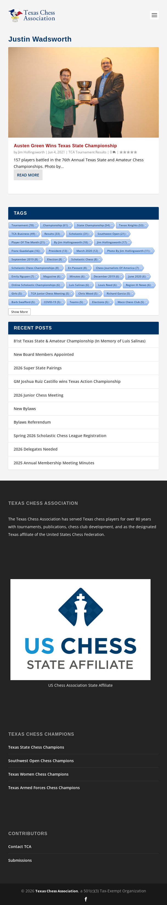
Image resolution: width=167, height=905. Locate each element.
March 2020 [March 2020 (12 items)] (87, 251)
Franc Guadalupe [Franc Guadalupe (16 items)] (25, 251)
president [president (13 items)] (58, 251)
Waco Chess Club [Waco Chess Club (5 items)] (131, 302)
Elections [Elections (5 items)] (100, 302)
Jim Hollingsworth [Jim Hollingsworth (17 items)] (112, 242)
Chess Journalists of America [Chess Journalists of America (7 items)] (117, 268)
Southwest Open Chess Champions (41, 760)
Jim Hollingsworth (31, 152)
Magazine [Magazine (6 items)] (51, 276)
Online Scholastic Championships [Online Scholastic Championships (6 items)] (36, 285)
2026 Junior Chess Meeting (38, 395)
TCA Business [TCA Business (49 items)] (23, 234)
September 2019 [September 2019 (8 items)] (25, 259)
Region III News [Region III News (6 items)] (138, 285)
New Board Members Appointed (44, 354)
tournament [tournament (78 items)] (23, 225)
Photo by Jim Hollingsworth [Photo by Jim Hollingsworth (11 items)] (128, 251)
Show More (19, 312)
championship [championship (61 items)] (55, 225)
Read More (28, 175)
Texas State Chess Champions (36, 747)
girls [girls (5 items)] (17, 293)
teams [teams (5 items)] (76, 302)
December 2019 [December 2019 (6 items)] (106, 276)
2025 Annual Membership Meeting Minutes (54, 462)
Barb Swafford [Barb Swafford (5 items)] (23, 302)
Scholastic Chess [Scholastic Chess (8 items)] (84, 259)
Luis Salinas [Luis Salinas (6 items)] (79, 285)
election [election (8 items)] (54, 259)
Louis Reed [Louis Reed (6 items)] (107, 285)
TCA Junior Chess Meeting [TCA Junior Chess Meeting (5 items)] (50, 293)
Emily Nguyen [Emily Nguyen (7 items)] (23, 276)
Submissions (20, 860)
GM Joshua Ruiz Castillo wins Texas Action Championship (67, 381)
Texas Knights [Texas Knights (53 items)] (131, 225)
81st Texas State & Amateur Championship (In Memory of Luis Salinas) (79, 341)
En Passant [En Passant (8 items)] (77, 268)
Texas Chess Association (56, 890)
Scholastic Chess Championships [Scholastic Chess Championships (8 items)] (35, 268)
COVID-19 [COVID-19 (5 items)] (52, 302)
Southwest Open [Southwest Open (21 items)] (111, 234)
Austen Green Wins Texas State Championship (65, 145)
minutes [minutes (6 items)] (77, 276)
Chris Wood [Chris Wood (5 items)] (87, 293)
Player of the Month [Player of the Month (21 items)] (28, 242)
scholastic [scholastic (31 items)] (78, 234)
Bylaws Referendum (32, 422)
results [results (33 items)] (52, 234)
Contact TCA (19, 846)
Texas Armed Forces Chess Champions (44, 787)
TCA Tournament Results (87, 152)
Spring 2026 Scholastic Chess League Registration (60, 435)
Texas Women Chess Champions (38, 774)
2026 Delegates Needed (36, 449)
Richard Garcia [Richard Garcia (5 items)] (118, 293)
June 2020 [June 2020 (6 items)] (137, 276)
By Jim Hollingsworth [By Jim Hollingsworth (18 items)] (71, 242)
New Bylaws (25, 408)
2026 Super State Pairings (38, 367)
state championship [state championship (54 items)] (93, 225)
